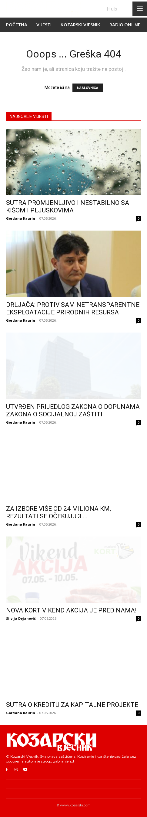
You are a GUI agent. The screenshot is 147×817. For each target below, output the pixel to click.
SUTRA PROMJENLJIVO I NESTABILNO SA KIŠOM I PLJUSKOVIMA (67, 206)
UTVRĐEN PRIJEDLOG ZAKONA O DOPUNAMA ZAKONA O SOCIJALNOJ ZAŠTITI (73, 410)
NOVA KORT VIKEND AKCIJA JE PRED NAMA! (71, 610)
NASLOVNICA (87, 88)
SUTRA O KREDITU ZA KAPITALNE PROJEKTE (72, 704)
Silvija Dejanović (21, 618)
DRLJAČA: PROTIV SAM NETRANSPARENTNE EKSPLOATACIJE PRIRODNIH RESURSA (72, 308)
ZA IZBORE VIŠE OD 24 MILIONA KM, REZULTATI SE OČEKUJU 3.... (58, 512)
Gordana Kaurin (20, 218)
